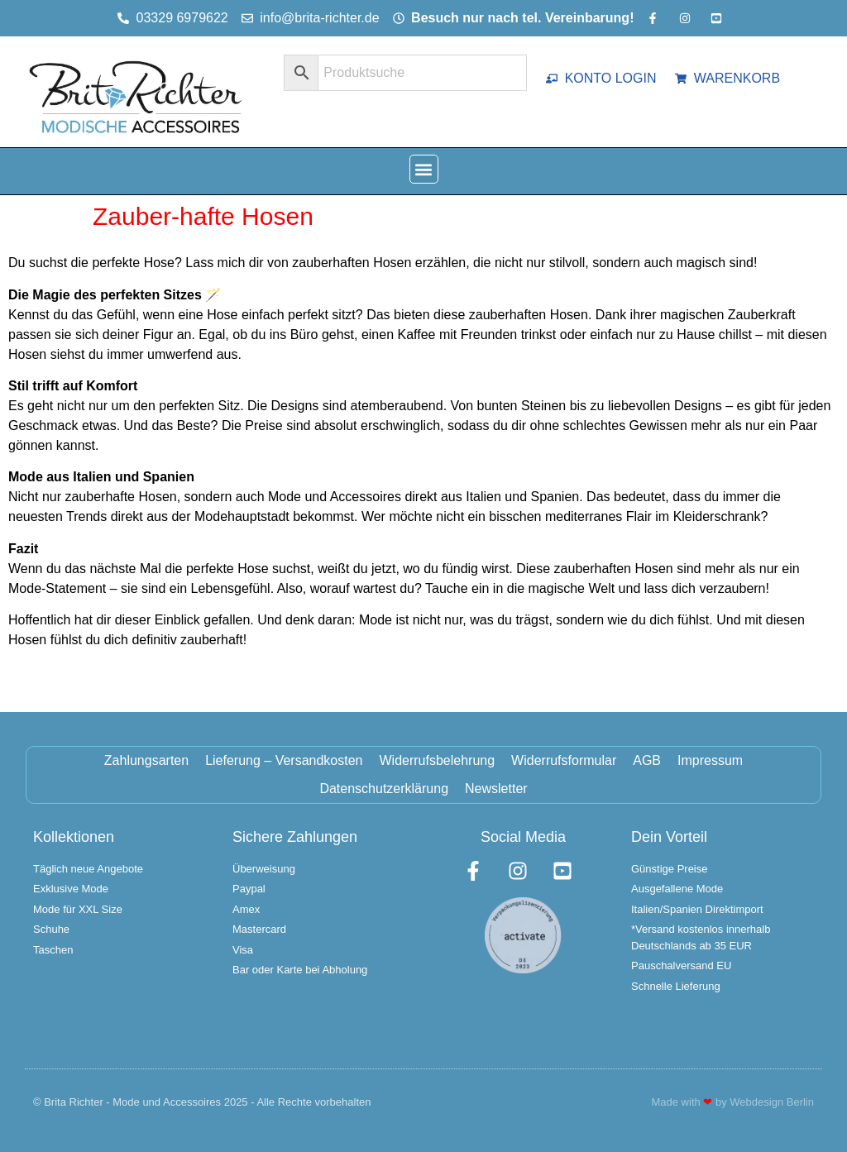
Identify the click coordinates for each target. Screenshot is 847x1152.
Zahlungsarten (146, 760)
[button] (423, 169)
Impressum (710, 760)
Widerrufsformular (563, 760)
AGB (647, 760)
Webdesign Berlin (772, 1102)
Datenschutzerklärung (383, 789)
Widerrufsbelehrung (437, 760)
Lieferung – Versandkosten (283, 760)
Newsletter (496, 789)
